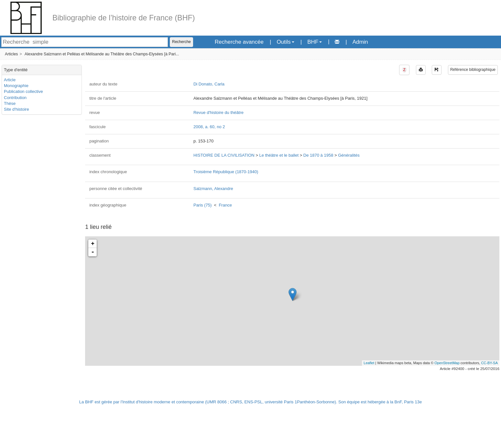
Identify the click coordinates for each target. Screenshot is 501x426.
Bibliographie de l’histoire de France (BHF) (123, 18)
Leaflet (369, 363)
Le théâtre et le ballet (279, 155)
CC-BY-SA (489, 363)
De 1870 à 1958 (318, 155)
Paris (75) (202, 205)
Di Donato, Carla (208, 84)
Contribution (15, 97)
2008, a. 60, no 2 (209, 126)
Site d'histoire (16, 109)
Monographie (16, 85)
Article (10, 79)
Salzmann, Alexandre (213, 188)
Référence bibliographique (473, 69)
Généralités (348, 155)
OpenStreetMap (447, 363)
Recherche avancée (239, 42)
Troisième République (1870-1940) (225, 171)
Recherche (181, 41)
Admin (360, 42)
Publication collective (23, 91)
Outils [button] (285, 42)
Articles (11, 54)
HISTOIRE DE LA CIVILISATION (224, 155)
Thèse (10, 103)
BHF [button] (314, 42)
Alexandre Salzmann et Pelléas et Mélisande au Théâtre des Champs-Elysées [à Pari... (102, 54)
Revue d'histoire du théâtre (218, 112)
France (225, 205)
